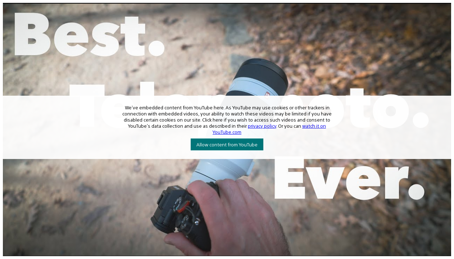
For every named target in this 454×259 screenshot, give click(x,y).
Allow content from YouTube (227, 144)
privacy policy (262, 126)
